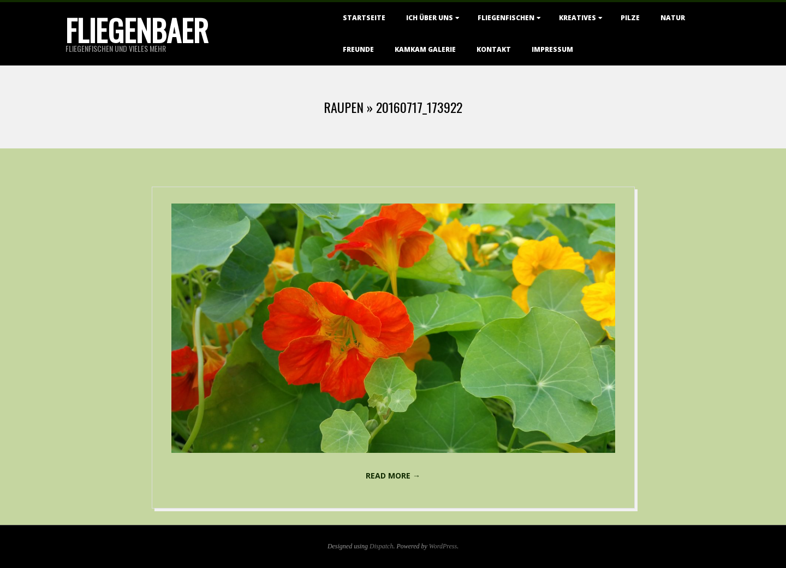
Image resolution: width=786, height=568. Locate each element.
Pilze (630, 17)
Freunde (358, 49)
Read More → (393, 475)
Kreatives (577, 17)
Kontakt (494, 49)
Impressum (552, 49)
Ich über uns (429, 17)
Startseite (364, 17)
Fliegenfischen (506, 17)
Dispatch (381, 546)
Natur (672, 17)
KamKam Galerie (425, 49)
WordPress (443, 546)
